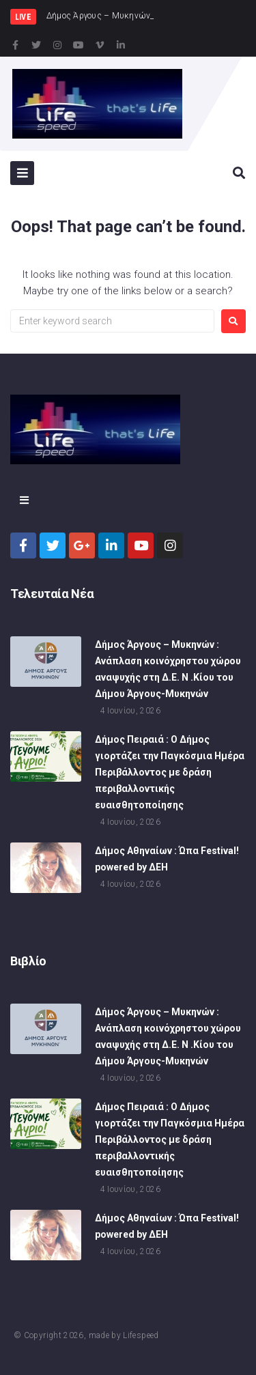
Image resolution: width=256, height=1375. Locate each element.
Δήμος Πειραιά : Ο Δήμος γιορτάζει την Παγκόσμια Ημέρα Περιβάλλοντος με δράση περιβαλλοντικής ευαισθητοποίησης (169, 773)
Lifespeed (140, 1335)
